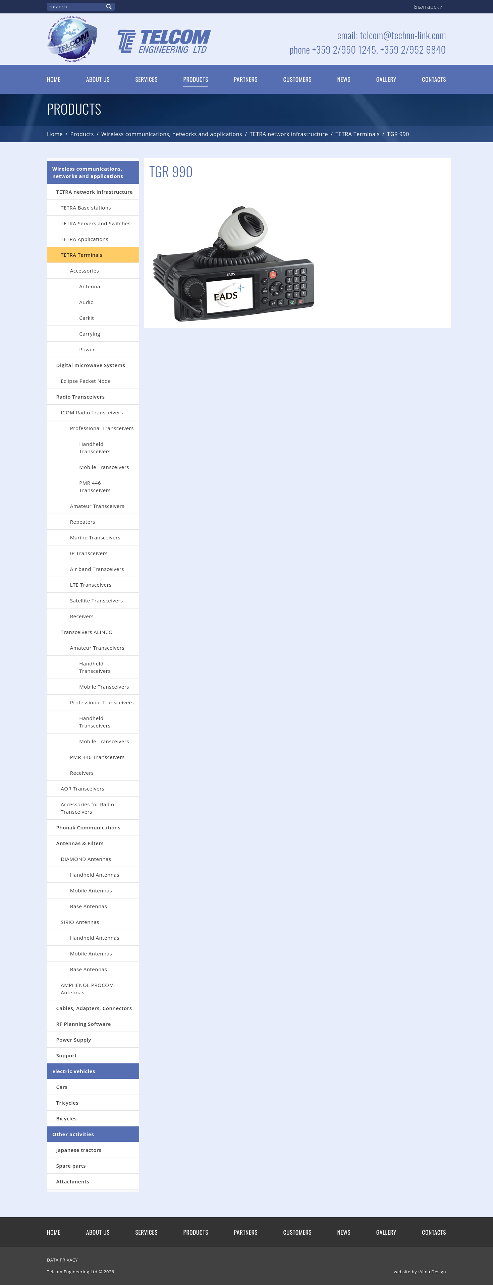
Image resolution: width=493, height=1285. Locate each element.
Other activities (73, 1134)
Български (428, 6)
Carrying (89, 333)
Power (87, 349)
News (344, 79)
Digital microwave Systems (90, 365)
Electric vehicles (73, 1071)
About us (98, 79)
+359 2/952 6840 (413, 49)
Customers (297, 79)
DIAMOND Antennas (86, 859)
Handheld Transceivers (95, 448)
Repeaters (82, 521)
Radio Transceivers (80, 396)
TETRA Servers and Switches (95, 223)
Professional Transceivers (102, 428)
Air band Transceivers (97, 569)
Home (53, 79)
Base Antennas (88, 906)
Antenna (89, 286)
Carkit (86, 317)
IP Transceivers (89, 553)
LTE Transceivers (91, 584)
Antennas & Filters (80, 843)
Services (146, 79)
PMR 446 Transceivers (95, 486)
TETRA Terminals (357, 134)
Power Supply (73, 1039)
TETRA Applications (84, 239)
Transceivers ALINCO (87, 632)
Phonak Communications (88, 827)
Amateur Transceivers (97, 506)
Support (66, 1055)
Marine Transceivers (95, 537)
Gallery (386, 79)
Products (195, 79)
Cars (62, 1087)
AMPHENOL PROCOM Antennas (87, 989)
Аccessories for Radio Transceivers (87, 808)
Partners (246, 79)
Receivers (82, 616)
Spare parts (71, 1165)
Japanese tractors (79, 1150)
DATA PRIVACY (62, 1260)
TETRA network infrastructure (289, 134)
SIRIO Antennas (80, 922)
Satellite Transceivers (96, 600)
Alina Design (433, 1272)
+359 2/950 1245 (344, 49)
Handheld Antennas (94, 874)
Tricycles (67, 1102)
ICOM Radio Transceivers (92, 412)
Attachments (73, 1181)
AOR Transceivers (82, 788)
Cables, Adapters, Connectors (94, 1008)
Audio (86, 302)
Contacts (434, 79)
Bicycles (66, 1118)
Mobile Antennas (91, 890)
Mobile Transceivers (104, 467)
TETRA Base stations (86, 207)
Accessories (84, 270)
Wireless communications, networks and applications (171, 134)
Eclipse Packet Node (86, 380)
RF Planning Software (83, 1023)
